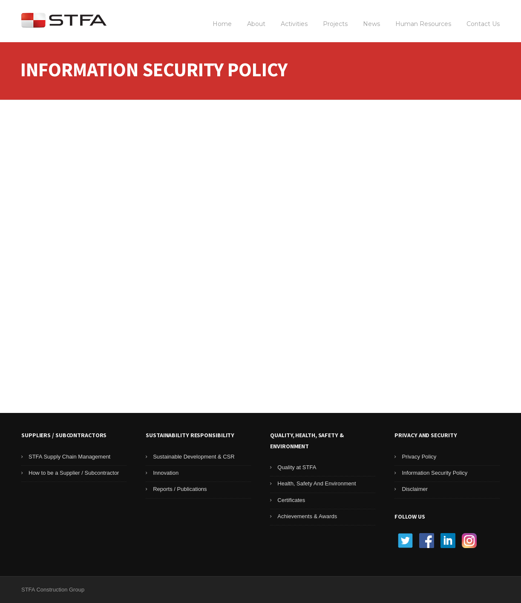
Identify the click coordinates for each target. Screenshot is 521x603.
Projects (335, 24)
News (371, 24)
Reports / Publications (180, 489)
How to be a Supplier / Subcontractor (74, 473)
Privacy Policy (419, 456)
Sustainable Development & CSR (194, 456)
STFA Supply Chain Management (69, 456)
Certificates (291, 500)
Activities (294, 24)
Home (222, 24)
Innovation (165, 473)
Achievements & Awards (307, 516)
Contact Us (483, 24)
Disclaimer (415, 489)
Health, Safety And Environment (316, 483)
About (256, 24)
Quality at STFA (296, 467)
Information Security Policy (434, 473)
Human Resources (423, 24)
